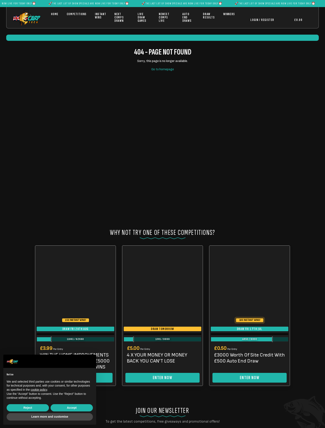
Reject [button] (27, 407)
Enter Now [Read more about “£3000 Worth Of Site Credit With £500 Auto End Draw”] (249, 378)
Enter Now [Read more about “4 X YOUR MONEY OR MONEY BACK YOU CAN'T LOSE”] (162, 378)
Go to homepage (162, 69)
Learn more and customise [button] (49, 416)
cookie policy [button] (39, 389)
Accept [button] (72, 407)
